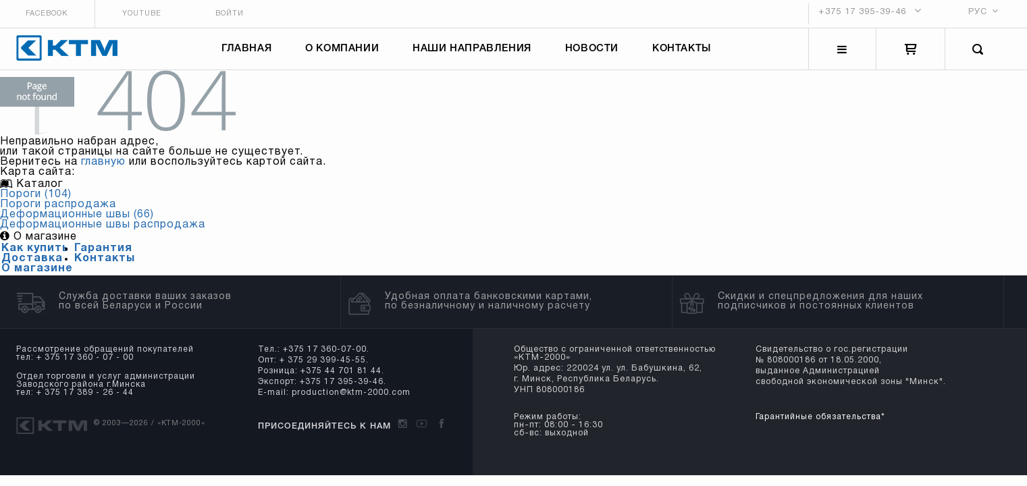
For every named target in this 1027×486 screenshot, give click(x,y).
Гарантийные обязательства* (818, 423)
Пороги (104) (36, 201)
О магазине (37, 275)
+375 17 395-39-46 (870, 13)
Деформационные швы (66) (77, 221)
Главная (248, 52)
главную (103, 168)
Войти (232, 14)
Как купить (35, 255)
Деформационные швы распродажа (102, 231)
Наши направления (474, 52)
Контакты (683, 52)
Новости (593, 52)
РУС (986, 12)
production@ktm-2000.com (347, 399)
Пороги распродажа (58, 211)
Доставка (32, 265)
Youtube (139, 14)
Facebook (38, 14)
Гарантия (103, 255)
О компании (344, 52)
